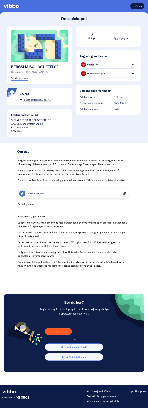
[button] (36, 115)
